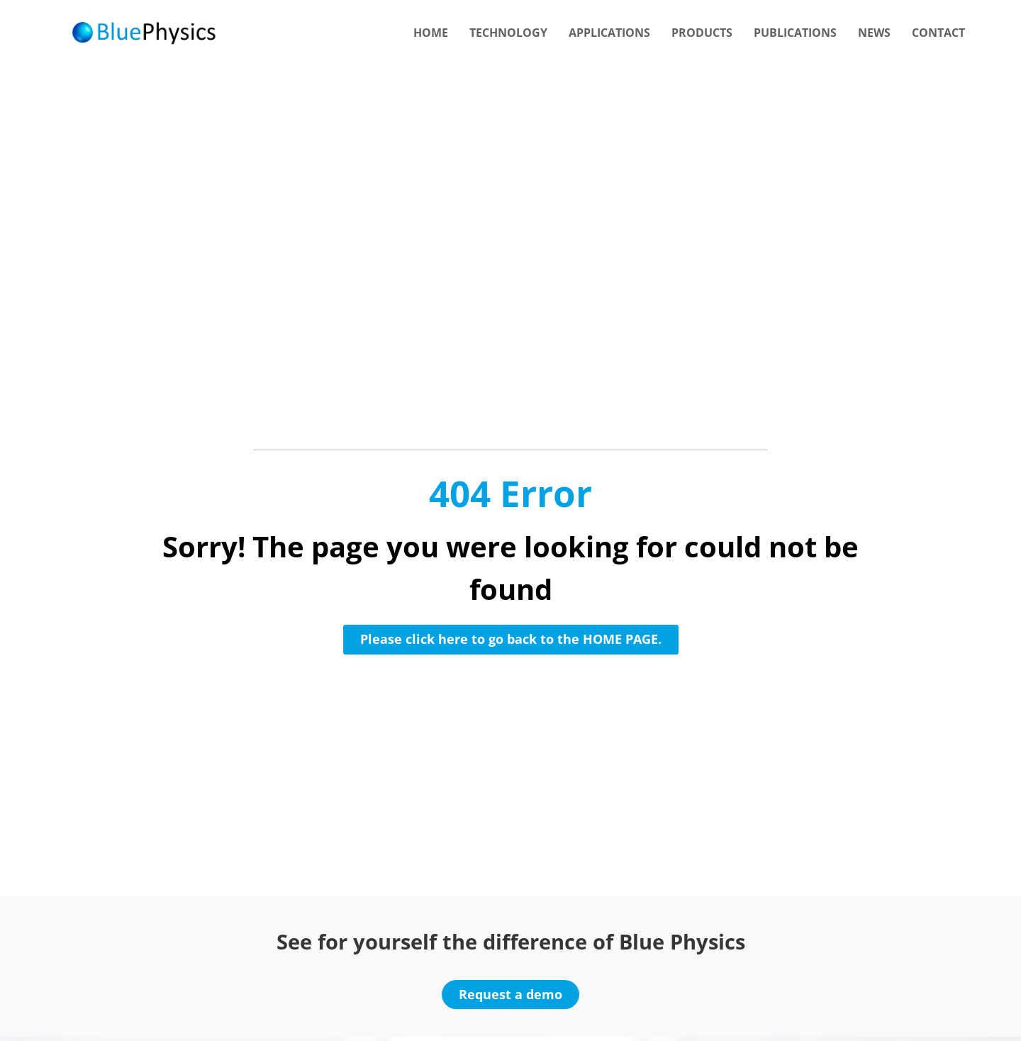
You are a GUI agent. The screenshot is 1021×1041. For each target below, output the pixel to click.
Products (701, 32)
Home (430, 32)
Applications (609, 32)
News (874, 32)
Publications (795, 32)
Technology (508, 32)
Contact (938, 32)
